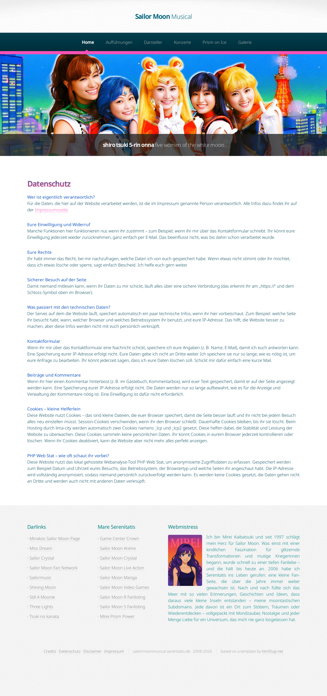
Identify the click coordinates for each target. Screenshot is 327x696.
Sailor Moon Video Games (124, 587)
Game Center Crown (119, 538)
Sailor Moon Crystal (118, 558)
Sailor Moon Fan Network (53, 567)
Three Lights (41, 606)
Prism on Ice (214, 42)
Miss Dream (41, 548)
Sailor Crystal (42, 558)
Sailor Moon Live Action (122, 567)
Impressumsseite (51, 209)
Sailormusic (40, 577)
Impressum (114, 651)
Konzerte (182, 42)
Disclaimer (92, 651)
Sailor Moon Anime (118, 548)
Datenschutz (70, 651)
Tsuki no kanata (44, 616)
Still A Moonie (42, 597)
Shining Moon (43, 587)
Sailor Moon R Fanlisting (122, 597)
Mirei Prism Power (117, 616)
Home (88, 42)
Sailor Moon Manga (118, 577)
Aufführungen (119, 42)
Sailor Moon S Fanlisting (122, 606)
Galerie (245, 42)
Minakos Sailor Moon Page (55, 538)
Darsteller (153, 42)
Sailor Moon (163, 16)
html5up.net (272, 651)
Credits (50, 651)
